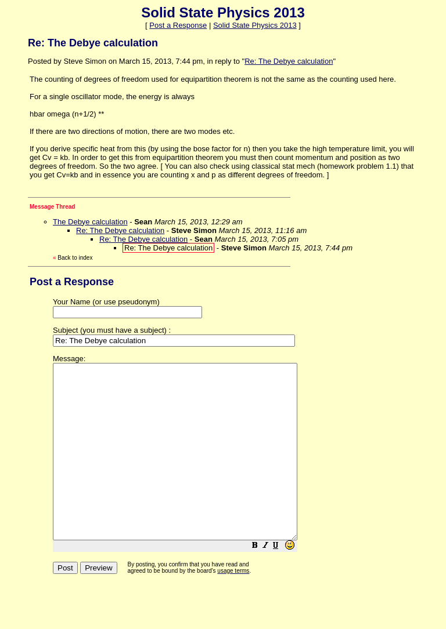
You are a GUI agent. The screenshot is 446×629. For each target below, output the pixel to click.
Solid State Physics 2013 (255, 25)
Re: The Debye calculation (288, 61)
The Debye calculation (90, 221)
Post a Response (178, 25)
